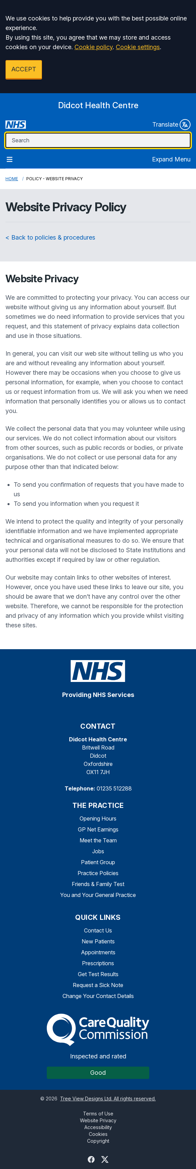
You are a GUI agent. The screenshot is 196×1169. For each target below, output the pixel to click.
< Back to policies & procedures (50, 237)
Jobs (98, 851)
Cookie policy (93, 47)
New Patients (98, 941)
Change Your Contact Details (98, 996)
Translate (171, 124)
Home (11, 178)
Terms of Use (98, 1113)
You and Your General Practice (98, 895)
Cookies (98, 1134)
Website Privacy (98, 1120)
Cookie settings (138, 47)
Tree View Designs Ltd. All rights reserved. (108, 1098)
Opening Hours (98, 818)
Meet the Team (98, 840)
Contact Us (98, 930)
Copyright (98, 1141)
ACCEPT (23, 69)
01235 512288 (114, 788)
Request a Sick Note (98, 985)
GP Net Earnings (98, 829)
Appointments (98, 952)
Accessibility (98, 1127)
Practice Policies (98, 873)
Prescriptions (98, 963)
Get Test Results (98, 974)
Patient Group (98, 862)
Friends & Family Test (98, 884)
